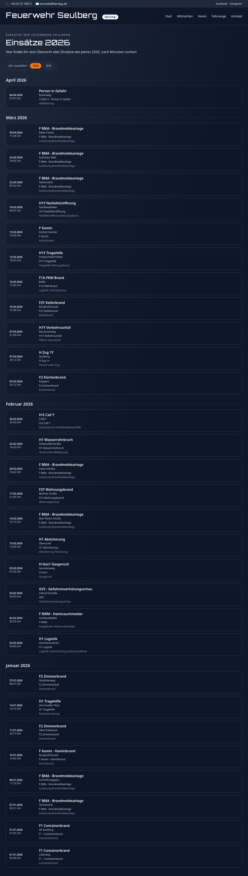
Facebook (221, 3)
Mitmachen (185, 16)
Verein (202, 16)
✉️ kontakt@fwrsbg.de (51, 4)
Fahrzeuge (219, 16)
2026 (35, 65)
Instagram (236, 3)
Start (168, 16)
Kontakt (236, 16)
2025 (48, 65)
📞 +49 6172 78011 (19, 4)
